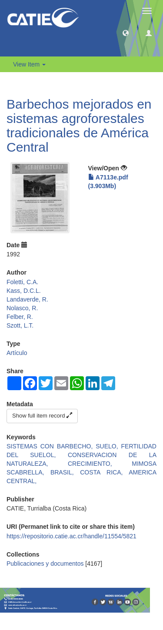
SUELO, (108, 446)
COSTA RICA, (104, 472)
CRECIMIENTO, (100, 463)
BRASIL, (65, 472)
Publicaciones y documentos (45, 563)
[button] (125, 32)
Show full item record (42, 415)
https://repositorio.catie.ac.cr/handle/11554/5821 (71, 536)
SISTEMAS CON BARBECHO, (51, 446)
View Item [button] (29, 64)
